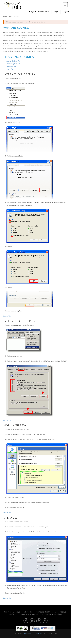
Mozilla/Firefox (11, 66)
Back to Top (7, 316)
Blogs (17, 612)
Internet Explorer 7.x (13, 61)
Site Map (7, 612)
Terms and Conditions (45, 612)
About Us (28, 612)
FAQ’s (11, 614)
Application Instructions (52, 614)
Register (66, 12)
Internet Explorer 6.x (13, 64)
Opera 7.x (9, 69)
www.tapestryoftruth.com (33, 633)
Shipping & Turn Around (28, 614)
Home (5, 17)
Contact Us (62, 612)
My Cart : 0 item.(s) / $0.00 (37, 12)
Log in (55, 12)
